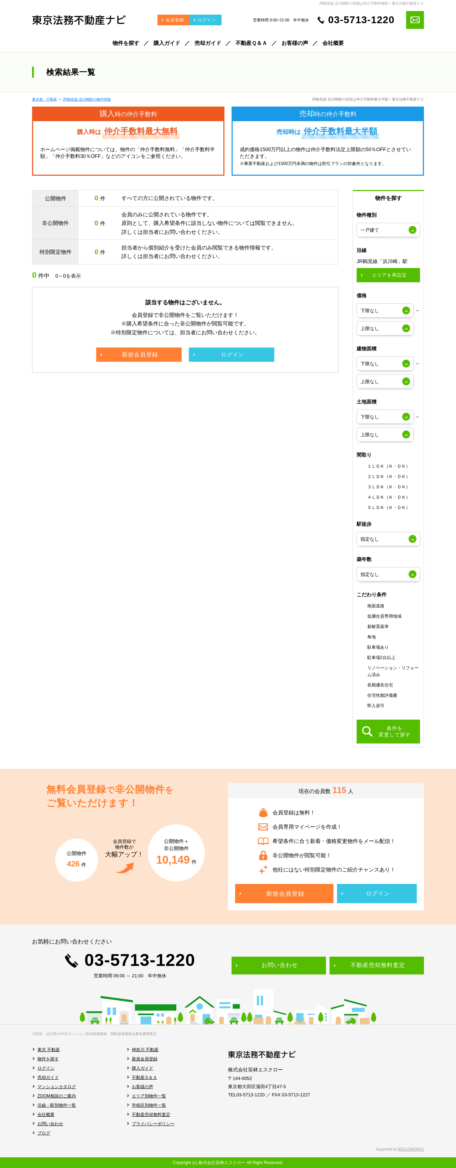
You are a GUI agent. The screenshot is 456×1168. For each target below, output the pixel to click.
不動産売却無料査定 (151, 1114)
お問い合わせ (50, 1123)
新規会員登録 (144, 1058)
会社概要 (46, 1114)
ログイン (46, 1068)
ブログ (43, 1133)
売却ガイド (48, 1077)
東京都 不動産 (44, 99)
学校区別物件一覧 (149, 1105)
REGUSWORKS (411, 1149)
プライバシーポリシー (153, 1123)
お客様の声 (142, 1086)
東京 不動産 (48, 1049)
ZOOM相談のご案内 (56, 1096)
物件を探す (48, 1058)
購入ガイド (142, 1068)
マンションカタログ (56, 1086)
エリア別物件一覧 (149, 1096)
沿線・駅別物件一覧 (56, 1105)
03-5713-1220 (361, 20)
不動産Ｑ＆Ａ (144, 1077)
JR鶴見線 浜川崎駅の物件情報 (87, 99)
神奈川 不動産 (145, 1049)
